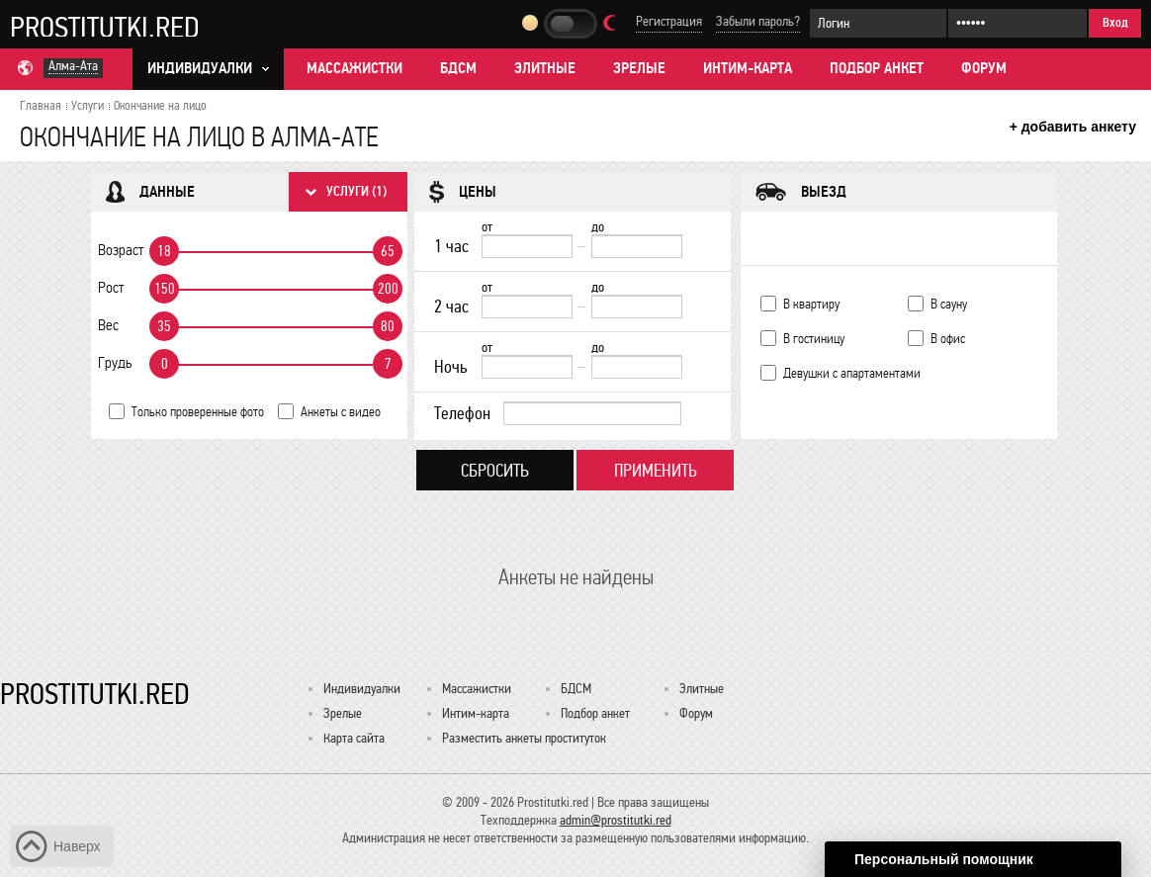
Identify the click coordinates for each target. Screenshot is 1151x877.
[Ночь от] (527, 367)
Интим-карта (747, 68)
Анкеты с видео (341, 411)
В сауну (948, 304)
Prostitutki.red (105, 27)
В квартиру (811, 304)
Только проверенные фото (198, 411)
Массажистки (354, 68)
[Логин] (878, 23)
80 (388, 326)
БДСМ (458, 68)
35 (164, 326)
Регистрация (669, 21)
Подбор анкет (877, 68)
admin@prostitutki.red (615, 820)
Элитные (545, 68)
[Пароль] (1017, 23)
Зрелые (639, 68)
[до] (636, 246)
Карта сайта (354, 738)
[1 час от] (527, 246)
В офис (947, 338)
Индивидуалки (361, 688)
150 (164, 289)
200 (388, 289)
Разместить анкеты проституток (524, 738)
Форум (984, 68)
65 (388, 251)
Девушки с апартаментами (852, 373)
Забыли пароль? (758, 21)
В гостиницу (813, 338)
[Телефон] (592, 413)
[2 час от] (527, 306)
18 (164, 251)
